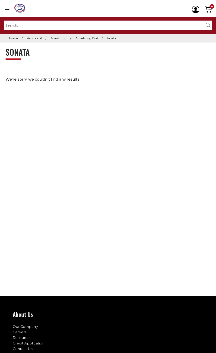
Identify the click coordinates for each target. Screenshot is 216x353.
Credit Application (28, 343)
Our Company (25, 326)
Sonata (111, 38)
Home (13, 38)
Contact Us (22, 349)
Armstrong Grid (86, 38)
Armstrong (58, 38)
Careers (19, 332)
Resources (22, 337)
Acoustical (34, 38)
